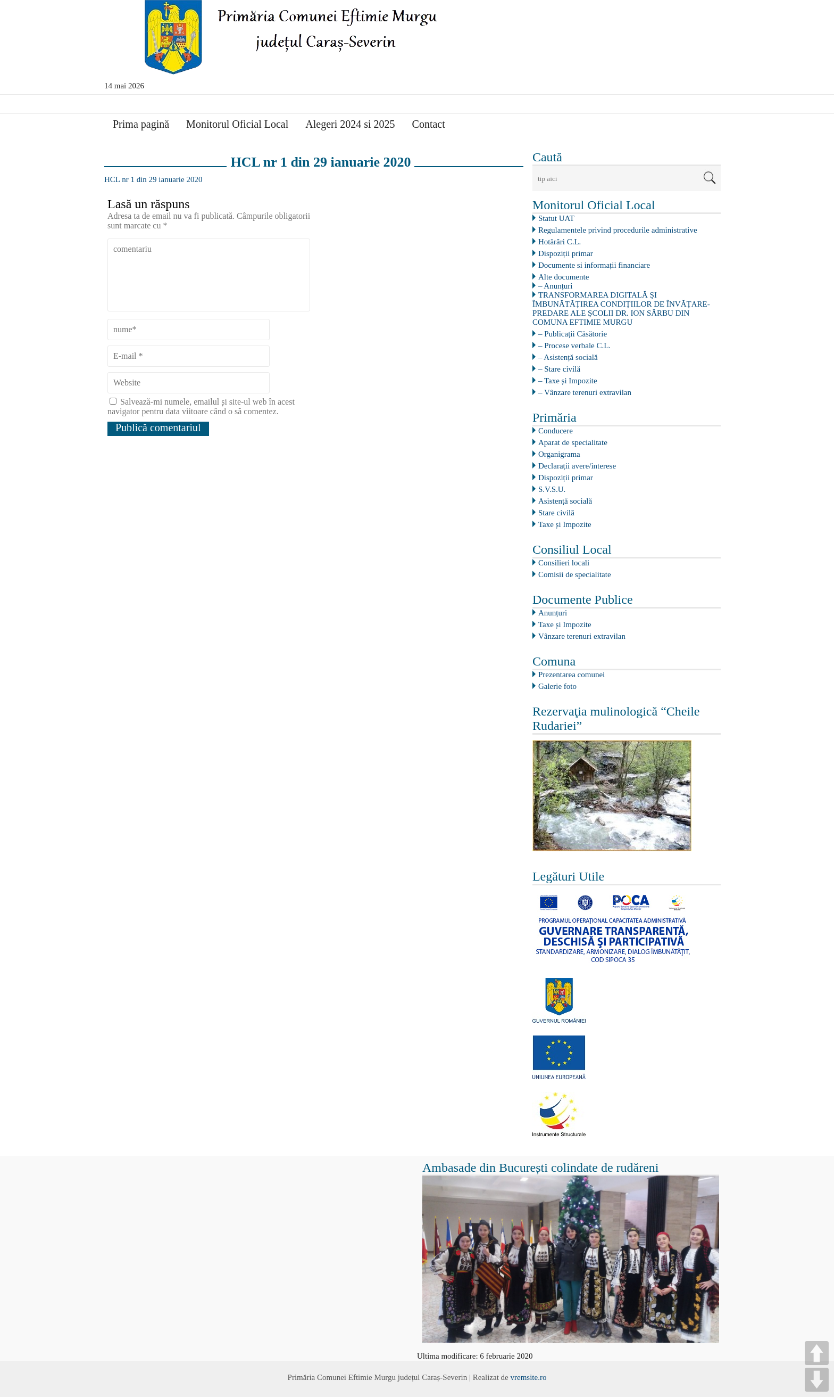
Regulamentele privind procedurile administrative (617, 230)
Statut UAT (556, 218)
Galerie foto (557, 686)
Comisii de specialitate (574, 574)
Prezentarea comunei (571, 674)
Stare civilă (556, 512)
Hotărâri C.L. (559, 241)
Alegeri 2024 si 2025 (350, 124)
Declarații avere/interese (577, 466)
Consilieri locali (563, 562)
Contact (428, 124)
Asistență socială (565, 501)
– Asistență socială (568, 357)
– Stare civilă (559, 369)
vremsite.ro (528, 1377)
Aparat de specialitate (572, 442)
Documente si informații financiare (594, 265)
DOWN (817, 1380)
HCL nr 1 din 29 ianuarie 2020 (153, 179)
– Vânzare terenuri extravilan (584, 392)
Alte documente (563, 277)
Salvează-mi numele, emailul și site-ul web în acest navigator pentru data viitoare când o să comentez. (201, 406)
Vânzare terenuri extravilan (582, 636)
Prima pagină (141, 124)
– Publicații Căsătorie (572, 334)
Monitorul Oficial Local (237, 124)
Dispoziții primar (565, 253)
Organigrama (559, 454)
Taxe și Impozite (564, 524)
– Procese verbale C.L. (574, 345)
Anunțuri (552, 613)
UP (817, 1353)
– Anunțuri (555, 286)
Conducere (555, 430)
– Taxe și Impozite (567, 380)
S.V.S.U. (551, 489)
